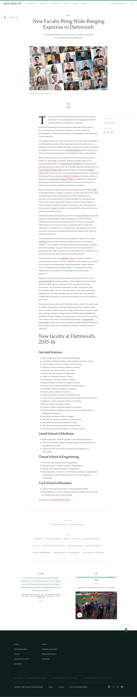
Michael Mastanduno (74, 150)
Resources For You (119, 3)
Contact (16, 644)
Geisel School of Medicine (72, 164)
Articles (68, 15)
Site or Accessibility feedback (78, 687)
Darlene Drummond (70, 176)
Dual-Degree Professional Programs (36, 678)
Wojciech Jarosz (67, 258)
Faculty (36, 545)
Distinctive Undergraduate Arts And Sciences (65, 678)
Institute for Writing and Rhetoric (62, 179)
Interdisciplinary (93, 545)
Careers (44, 644)
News (75, 3)
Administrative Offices (20, 649)
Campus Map (18, 664)
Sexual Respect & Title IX (21, 659)
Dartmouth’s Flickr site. (61, 500)
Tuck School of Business (93, 552)
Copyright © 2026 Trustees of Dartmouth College (28, 687)
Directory (17, 654)
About (67, 3)
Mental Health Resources (49, 654)
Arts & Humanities (59, 524)
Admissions (31, 3)
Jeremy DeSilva (82, 216)
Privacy (50, 687)
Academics (43, 3)
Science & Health (77, 524)
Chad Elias (43, 241)
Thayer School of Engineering (50, 170)
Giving (83, 3)
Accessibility (46, 659)
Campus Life (56, 3)
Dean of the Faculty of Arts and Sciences (82, 539)
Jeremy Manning (45, 281)
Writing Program (75, 545)
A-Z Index (61, 687)
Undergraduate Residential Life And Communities (97, 678)
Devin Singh (92, 190)
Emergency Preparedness (49, 649)
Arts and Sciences (53, 539)
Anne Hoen (52, 161)
